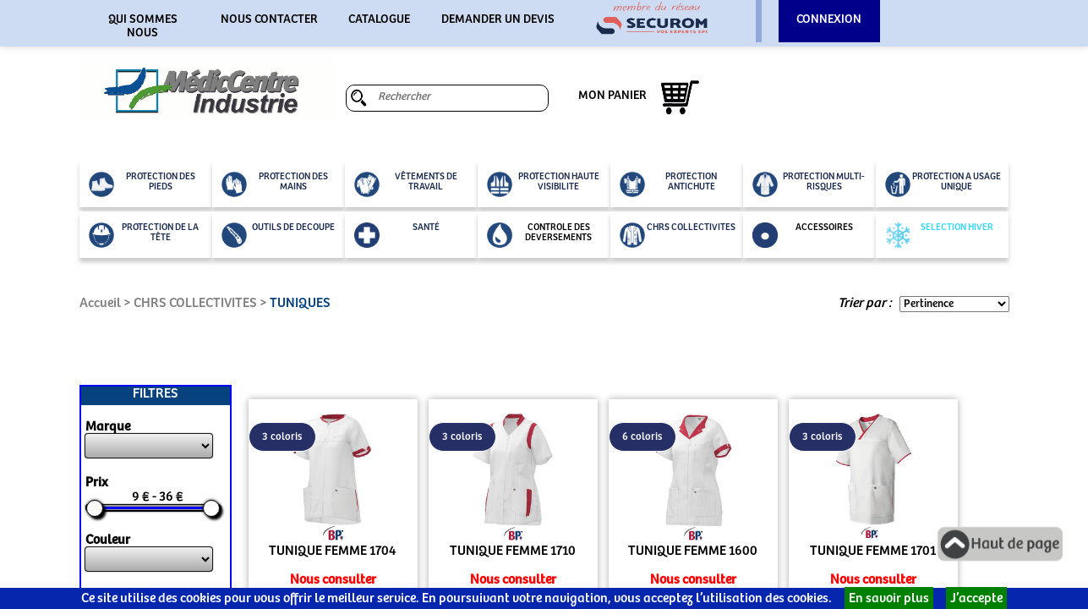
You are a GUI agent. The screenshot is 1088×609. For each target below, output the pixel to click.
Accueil (100, 303)
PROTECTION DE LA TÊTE (144, 235)
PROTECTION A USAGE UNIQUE (943, 184)
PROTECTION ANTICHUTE (669, 184)
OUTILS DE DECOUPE (278, 235)
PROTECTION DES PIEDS (142, 184)
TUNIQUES (300, 303)
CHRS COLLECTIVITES (678, 235)
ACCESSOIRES (802, 235)
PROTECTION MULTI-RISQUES (809, 184)
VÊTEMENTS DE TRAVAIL (405, 184)
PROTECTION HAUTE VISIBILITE (543, 184)
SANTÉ (397, 235)
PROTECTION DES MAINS (274, 184)
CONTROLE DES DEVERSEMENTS (540, 235)
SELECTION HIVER (939, 235)
